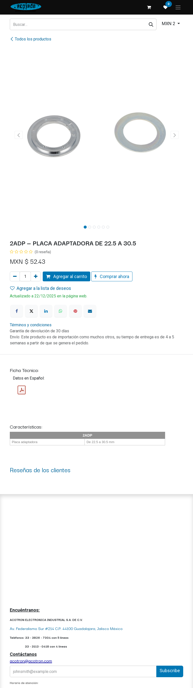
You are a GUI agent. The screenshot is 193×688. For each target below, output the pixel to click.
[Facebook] (17, 311)
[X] (31, 311)
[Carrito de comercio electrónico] (149, 7)
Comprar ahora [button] (111, 276)
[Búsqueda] (151, 24)
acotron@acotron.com (31, 660)
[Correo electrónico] (90, 311)
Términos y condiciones (31, 325)
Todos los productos (30, 39)
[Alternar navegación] (178, 7)
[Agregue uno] (36, 276)
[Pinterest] (75, 311)
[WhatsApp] (61, 311)
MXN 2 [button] (169, 23)
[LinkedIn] (46, 311)
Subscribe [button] (170, 670)
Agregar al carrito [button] (66, 276)
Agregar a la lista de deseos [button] (40, 288)
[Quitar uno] (15, 276)
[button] (18, 135)
